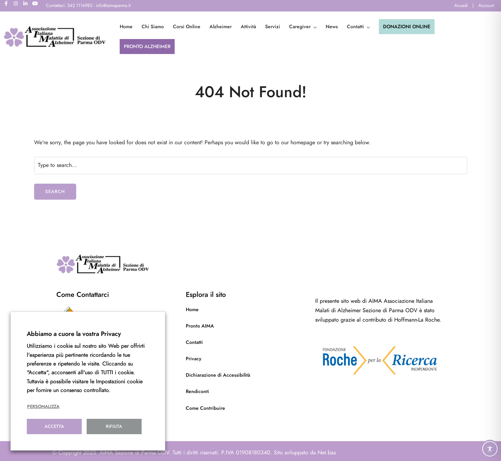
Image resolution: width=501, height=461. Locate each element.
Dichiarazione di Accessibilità (218, 375)
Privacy (193, 358)
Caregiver (300, 26)
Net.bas (327, 452)
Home (126, 26)
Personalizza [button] (43, 407)
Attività (248, 26)
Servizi (272, 26)
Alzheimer (220, 26)
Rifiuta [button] (114, 426)
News (332, 26)
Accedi (461, 5)
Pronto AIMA (200, 326)
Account (486, 5)
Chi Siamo (153, 26)
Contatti (355, 26)
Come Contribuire (205, 408)
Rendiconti (197, 391)
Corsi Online (186, 26)
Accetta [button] (54, 426)
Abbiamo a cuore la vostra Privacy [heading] (74, 333)
